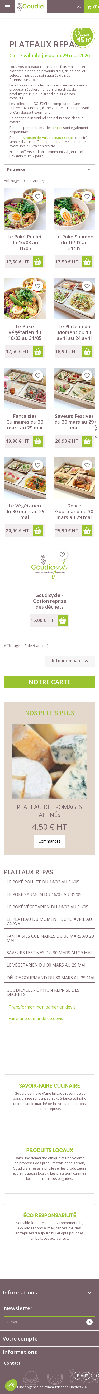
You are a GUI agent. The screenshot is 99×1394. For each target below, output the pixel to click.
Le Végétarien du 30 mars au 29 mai (46, 965)
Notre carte (50, 681)
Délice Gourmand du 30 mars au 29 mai (51, 978)
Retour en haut (69, 661)
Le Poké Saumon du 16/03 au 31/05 (44, 894)
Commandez (49, 841)
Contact (12, 1363)
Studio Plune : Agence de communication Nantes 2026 (46, 1387)
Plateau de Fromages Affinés (49, 811)
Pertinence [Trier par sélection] (49, 169)
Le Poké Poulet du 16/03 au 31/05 (43, 882)
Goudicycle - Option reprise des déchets (43, 992)
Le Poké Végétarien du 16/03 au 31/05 (47, 907)
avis (96, 431)
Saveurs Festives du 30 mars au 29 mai (49, 953)
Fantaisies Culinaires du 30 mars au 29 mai (50, 938)
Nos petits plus (49, 713)
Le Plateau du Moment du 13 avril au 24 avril (49, 921)
